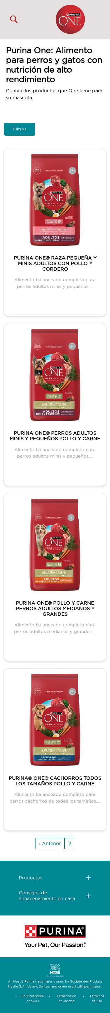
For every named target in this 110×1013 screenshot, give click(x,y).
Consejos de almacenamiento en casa (47, 895)
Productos (31, 877)
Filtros (19, 129)
